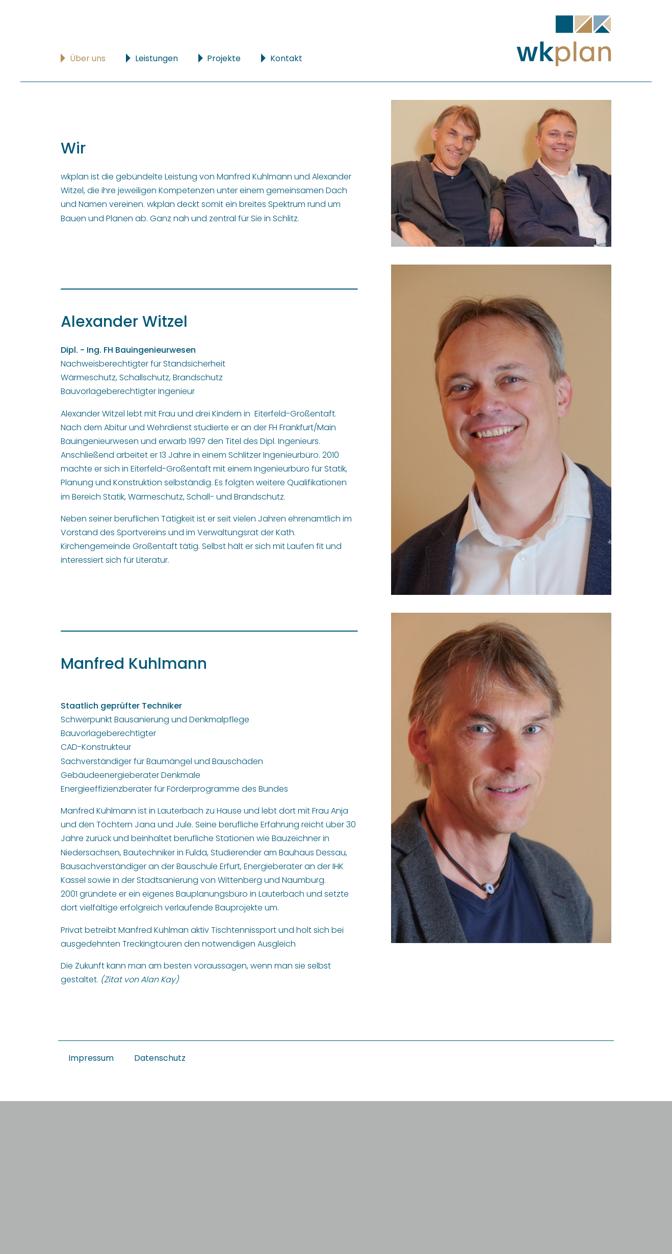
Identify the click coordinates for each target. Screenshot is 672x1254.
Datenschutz (160, 1058)
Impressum (91, 1058)
